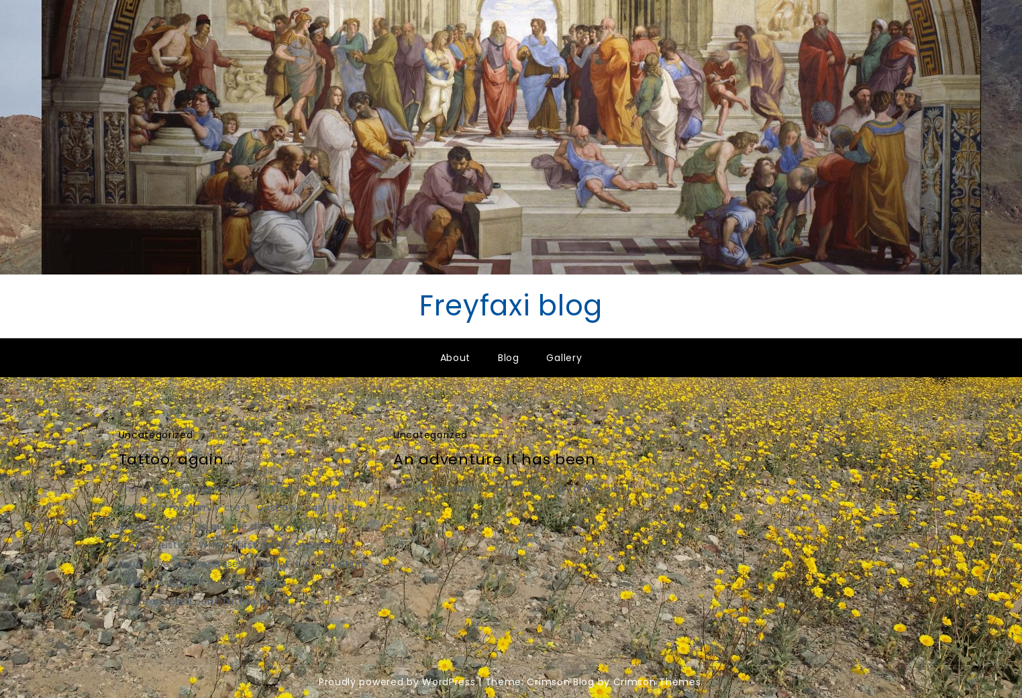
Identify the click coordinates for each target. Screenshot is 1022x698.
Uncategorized (156, 435)
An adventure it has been (494, 459)
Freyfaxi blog (511, 306)
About (455, 357)
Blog (508, 357)
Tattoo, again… (176, 459)
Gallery (564, 357)
